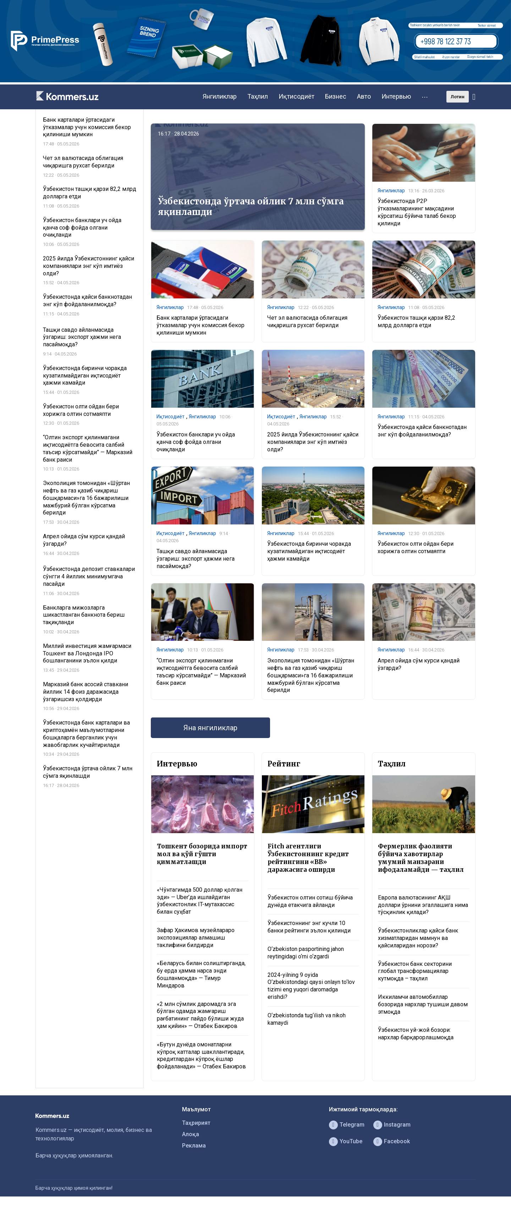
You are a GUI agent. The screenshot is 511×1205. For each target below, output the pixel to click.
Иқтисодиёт (296, 96)
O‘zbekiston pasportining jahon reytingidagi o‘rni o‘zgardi (306, 953)
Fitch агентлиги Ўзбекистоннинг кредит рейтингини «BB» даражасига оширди (308, 858)
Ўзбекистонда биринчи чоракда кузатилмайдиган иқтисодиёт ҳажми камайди (309, 551)
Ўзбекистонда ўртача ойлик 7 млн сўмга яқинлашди (251, 207)
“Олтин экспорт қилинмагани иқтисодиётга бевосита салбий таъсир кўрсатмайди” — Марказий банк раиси (201, 671)
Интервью (396, 96)
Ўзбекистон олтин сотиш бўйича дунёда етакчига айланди (310, 901)
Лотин (458, 96)
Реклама (194, 1145)
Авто (364, 96)
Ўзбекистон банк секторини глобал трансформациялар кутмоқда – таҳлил (415, 971)
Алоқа (190, 1134)
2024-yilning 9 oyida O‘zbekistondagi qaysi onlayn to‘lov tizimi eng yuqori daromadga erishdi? (311, 986)
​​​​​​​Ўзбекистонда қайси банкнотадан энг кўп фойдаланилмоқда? (422, 431)
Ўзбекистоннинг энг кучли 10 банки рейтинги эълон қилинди (309, 927)
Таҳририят (196, 1122)
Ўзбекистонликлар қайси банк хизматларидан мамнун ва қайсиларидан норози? (418, 938)
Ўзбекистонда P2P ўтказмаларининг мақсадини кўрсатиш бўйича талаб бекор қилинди (417, 212)
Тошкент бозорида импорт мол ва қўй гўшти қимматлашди (202, 854)
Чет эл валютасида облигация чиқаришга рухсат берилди (307, 321)
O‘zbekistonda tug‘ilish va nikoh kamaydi (307, 1019)
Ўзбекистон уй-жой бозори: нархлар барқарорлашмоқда (416, 1034)
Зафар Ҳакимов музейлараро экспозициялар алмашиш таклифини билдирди (196, 937)
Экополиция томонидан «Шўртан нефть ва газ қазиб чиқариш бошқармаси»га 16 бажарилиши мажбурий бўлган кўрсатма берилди (310, 675)
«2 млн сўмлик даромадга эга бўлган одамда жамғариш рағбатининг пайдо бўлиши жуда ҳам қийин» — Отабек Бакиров (200, 1015)
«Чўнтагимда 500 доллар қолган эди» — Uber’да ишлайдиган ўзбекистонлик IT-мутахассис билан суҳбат (199, 900)
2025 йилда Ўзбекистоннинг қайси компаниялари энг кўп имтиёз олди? (312, 442)
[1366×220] (255, 80)
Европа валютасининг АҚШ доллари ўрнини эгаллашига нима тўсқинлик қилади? (423, 905)
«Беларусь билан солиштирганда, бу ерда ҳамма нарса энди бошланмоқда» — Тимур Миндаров (201, 974)
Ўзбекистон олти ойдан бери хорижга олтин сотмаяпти (416, 547)
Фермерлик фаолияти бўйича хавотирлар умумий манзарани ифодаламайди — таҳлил (421, 858)
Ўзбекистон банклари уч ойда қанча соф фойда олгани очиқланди (195, 442)
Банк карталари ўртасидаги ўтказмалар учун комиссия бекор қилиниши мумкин (200, 325)
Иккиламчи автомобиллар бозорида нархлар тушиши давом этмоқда (423, 1004)
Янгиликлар (220, 96)
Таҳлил (257, 96)
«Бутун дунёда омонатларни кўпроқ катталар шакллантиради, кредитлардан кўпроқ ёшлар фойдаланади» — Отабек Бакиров (201, 1055)
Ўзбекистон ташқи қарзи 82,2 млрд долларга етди (416, 321)
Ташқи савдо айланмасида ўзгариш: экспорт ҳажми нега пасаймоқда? (195, 559)
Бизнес (335, 96)
